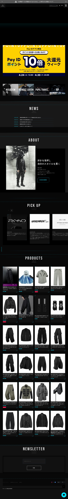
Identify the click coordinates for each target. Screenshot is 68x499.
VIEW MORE (11, 65)
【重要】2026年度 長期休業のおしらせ (26, 122)
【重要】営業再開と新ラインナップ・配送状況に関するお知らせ (30, 120)
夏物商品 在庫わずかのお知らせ (25, 127)
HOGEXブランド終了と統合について (26, 129)
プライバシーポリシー (6, 485)
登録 (34, 470)
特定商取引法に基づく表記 (14, 485)
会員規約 (20, 485)
